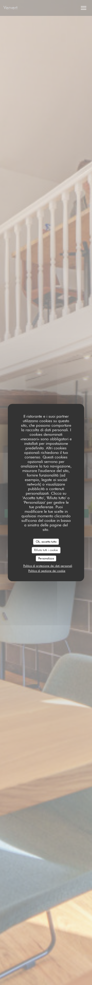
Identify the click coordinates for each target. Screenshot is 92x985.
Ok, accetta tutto (46, 541)
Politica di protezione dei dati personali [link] (47, 566)
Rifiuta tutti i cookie (46, 550)
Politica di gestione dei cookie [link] (46, 571)
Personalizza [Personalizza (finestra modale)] (46, 558)
